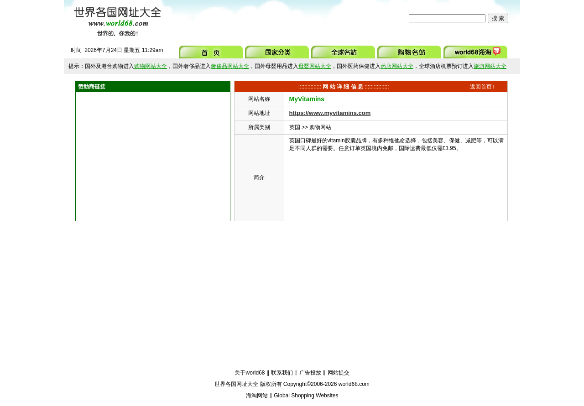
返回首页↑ (482, 86)
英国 (294, 127)
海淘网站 (257, 395)
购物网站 (320, 127)
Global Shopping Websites (306, 395)
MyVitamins (307, 99)
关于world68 (250, 373)
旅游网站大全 (490, 66)
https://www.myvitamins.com (330, 112)
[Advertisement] (287, 18)
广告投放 (310, 373)
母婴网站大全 (314, 66)
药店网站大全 (397, 66)
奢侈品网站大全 (230, 66)
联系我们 (282, 373)
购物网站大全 (150, 66)
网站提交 (338, 373)
